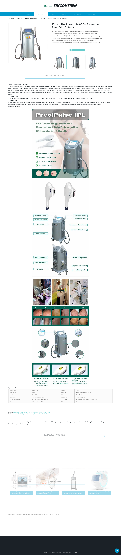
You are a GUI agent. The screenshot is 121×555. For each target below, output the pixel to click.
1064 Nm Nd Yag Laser (101, 422)
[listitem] (60, 62)
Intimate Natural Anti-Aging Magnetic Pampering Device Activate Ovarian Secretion (31, 413)
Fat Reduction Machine (14, 422)
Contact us (76, 17)
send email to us (77, 50)
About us (91, 17)
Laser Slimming (25, 422)
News (53, 17)
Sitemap (76, 552)
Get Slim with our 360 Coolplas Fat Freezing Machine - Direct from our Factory (31, 412)
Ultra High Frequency (22, 424)
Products (40, 17)
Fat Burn (58, 422)
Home (28, 17)
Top (117, 550)
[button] (50, 62)
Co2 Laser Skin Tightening (68, 422)
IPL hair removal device (49, 422)
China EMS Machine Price (36, 422)
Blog (64, 17)
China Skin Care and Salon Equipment (85, 422)
